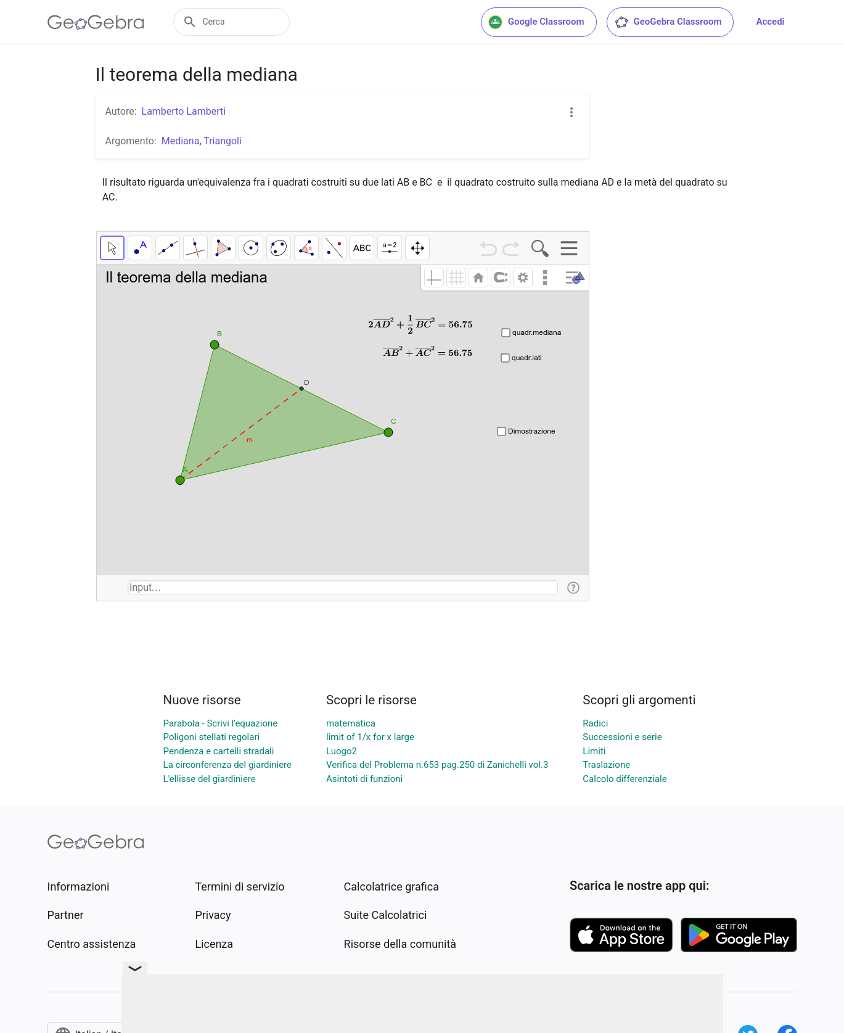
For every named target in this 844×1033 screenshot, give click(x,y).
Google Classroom (536, 22)
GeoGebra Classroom (668, 22)
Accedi (770, 21)
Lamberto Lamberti (184, 111)
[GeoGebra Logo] (95, 22)
